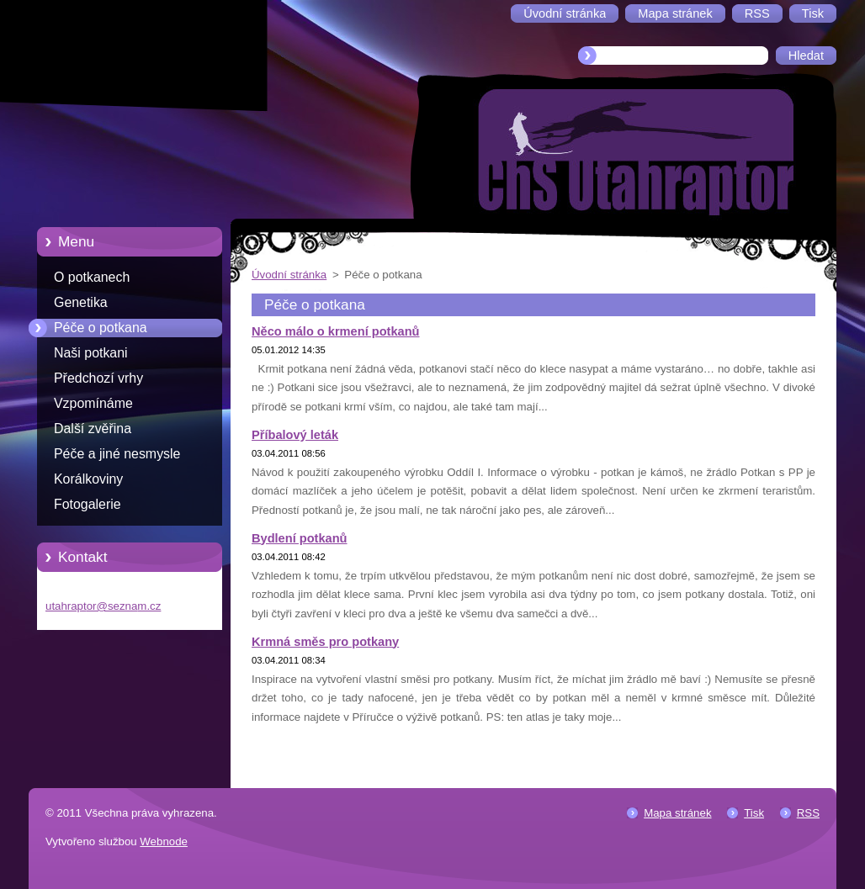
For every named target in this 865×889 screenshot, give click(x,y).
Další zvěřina (92, 428)
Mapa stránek (677, 813)
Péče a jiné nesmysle (117, 454)
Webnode (164, 841)
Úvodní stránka (289, 274)
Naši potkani (91, 353)
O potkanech (92, 277)
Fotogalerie (87, 504)
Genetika (81, 302)
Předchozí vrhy (98, 378)
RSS (808, 813)
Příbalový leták (295, 435)
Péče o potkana (100, 327)
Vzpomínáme (93, 403)
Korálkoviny (88, 479)
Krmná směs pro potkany (325, 641)
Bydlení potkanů (300, 538)
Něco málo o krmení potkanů (336, 331)
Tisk (754, 813)
